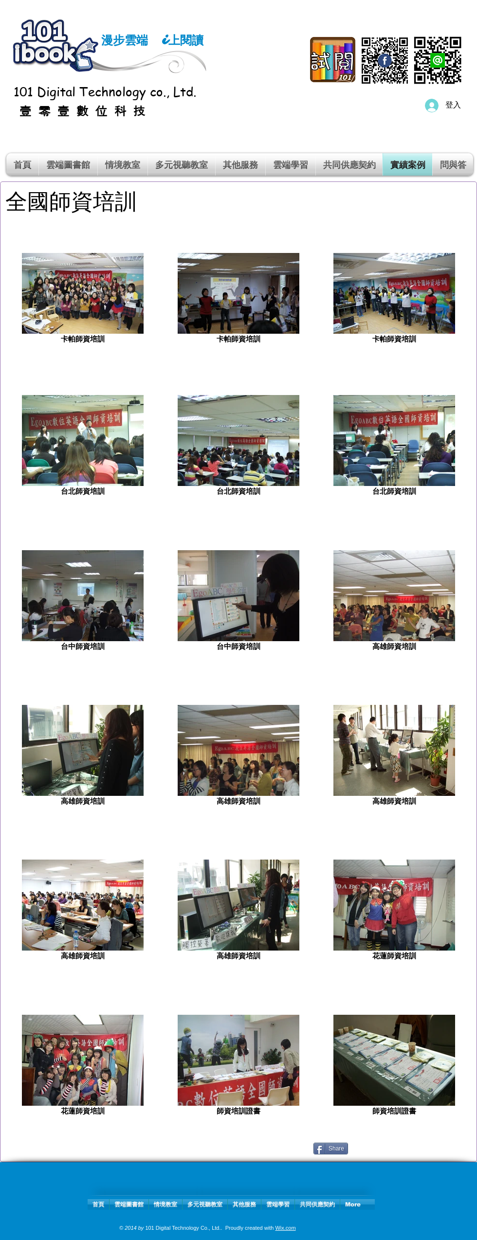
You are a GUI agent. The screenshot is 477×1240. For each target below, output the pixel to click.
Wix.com (285, 1228)
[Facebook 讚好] (412, 1152)
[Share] (330, 1148)
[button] (122, 164)
